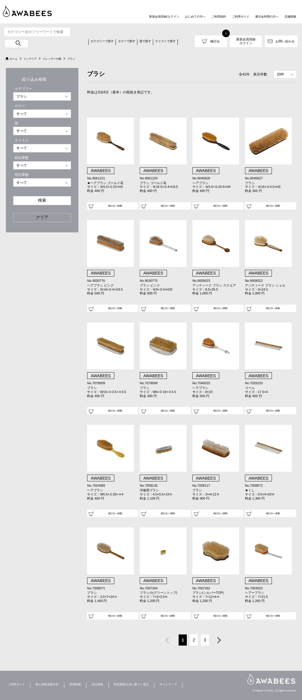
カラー (20, 106)
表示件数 (260, 74)
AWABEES (271, 679)
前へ (167, 640)
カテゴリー (23, 89)
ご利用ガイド (240, 16)
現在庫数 (22, 175)
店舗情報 (290, 16)
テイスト (22, 140)
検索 (42, 200)
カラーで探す (126, 41)
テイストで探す (165, 41)
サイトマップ (168, 684)
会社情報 (97, 684)
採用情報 (75, 684)
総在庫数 (22, 158)
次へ (219, 640)
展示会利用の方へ (267, 16)
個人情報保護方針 (47, 684)
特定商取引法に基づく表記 (131, 684)
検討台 (215, 41)
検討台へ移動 (115, 205)
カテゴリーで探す (102, 41)
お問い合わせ (285, 41)
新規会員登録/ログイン (164, 16)
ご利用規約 (218, 16)
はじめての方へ (195, 16)
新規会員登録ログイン (246, 41)
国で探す (145, 41)
